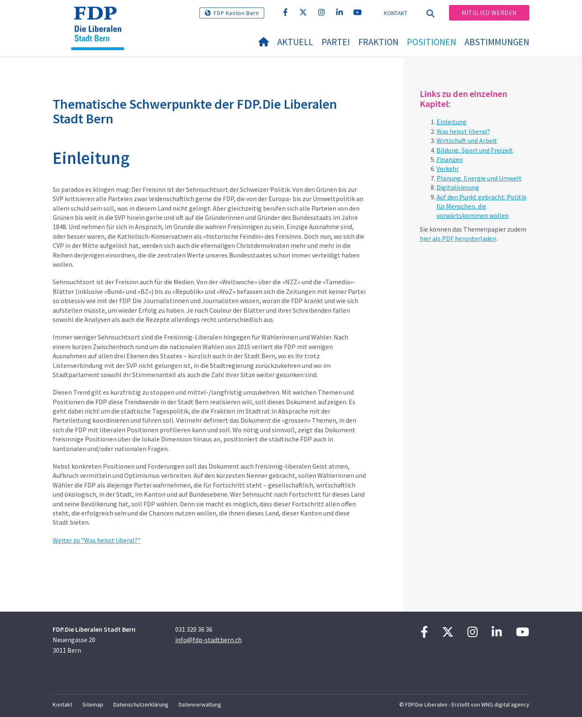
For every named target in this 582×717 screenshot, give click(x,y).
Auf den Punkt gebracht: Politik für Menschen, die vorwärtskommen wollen (481, 206)
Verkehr (447, 168)
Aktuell (295, 42)
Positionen (431, 42)
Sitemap (92, 704)
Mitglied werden (489, 13)
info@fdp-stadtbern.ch (208, 639)
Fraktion (378, 42)
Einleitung (451, 121)
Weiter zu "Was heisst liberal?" (96, 540)
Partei (336, 42)
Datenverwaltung (200, 704)
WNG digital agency (505, 704)
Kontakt (396, 13)
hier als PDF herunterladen (458, 238)
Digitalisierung (457, 187)
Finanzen (449, 159)
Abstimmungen (497, 42)
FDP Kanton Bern (236, 13)
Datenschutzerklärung (140, 704)
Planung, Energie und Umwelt (479, 178)
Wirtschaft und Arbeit (466, 140)
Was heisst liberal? (463, 131)
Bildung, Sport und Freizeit (474, 150)
